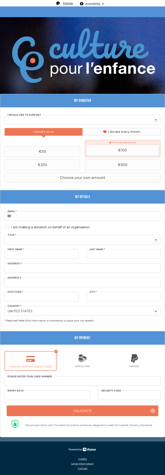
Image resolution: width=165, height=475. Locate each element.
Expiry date (16, 391)
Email (12, 211)
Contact (83, 468)
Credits (82, 458)
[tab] (43, 132)
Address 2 (14, 278)
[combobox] (82, 120)
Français (68, 3)
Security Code (111, 391)
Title (12, 235)
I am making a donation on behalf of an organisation (50, 227)
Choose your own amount (55, 177)
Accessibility (92, 4)
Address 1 (15, 263)
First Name (16, 249)
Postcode (15, 292)
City (93, 292)
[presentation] (43, 131)
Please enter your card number (30, 376)
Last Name (97, 249)
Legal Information (82, 463)
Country (14, 306)
